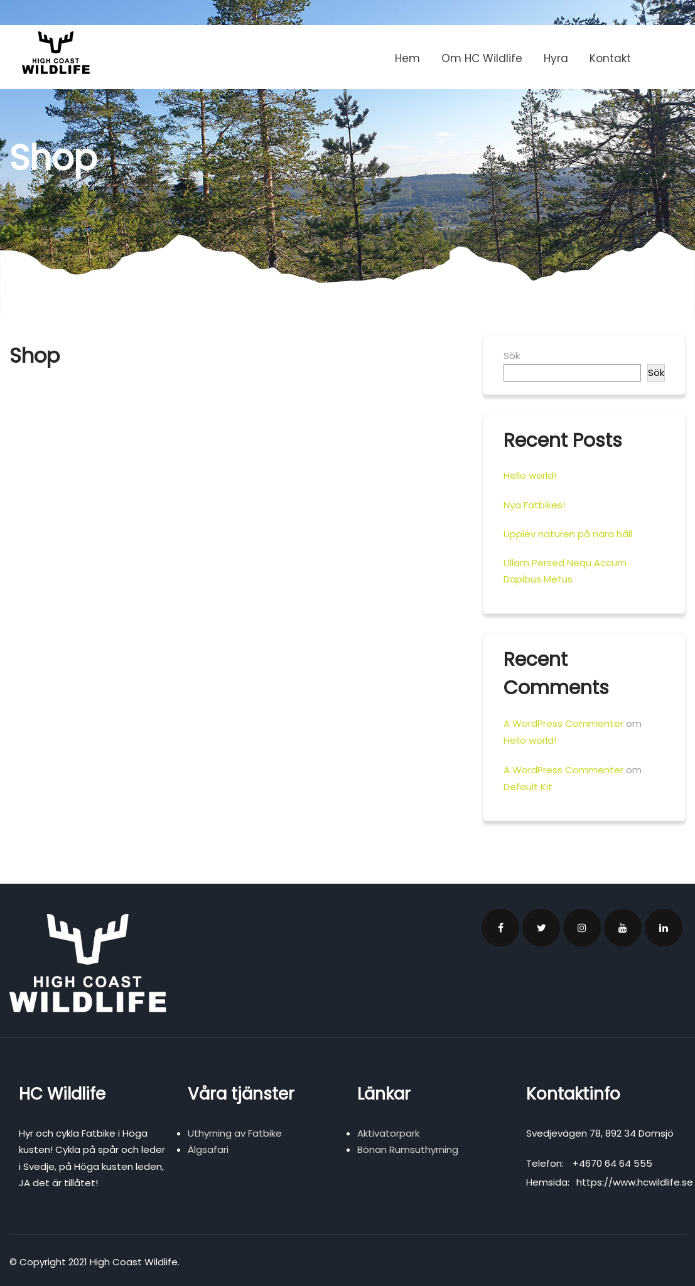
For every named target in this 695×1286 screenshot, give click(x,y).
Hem (407, 58)
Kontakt (610, 58)
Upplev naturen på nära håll (568, 533)
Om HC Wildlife (481, 58)
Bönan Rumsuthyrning (407, 1149)
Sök (512, 355)
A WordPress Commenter (563, 723)
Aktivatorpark (388, 1133)
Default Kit (528, 786)
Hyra (556, 58)
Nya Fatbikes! (534, 505)
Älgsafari (208, 1149)
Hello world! (530, 475)
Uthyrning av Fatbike (235, 1133)
